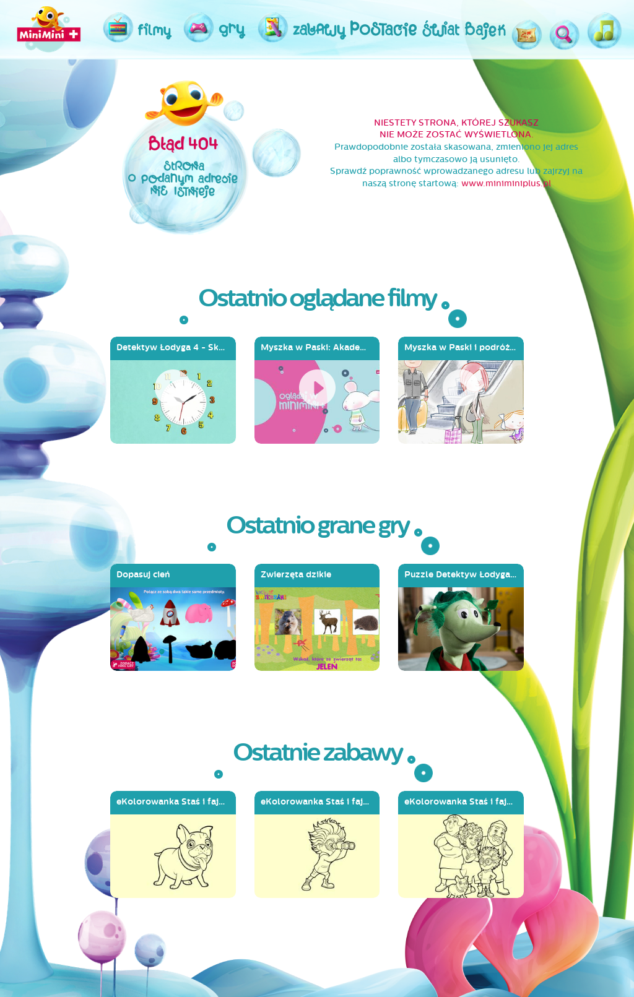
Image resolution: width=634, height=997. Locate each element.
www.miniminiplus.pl (506, 183)
